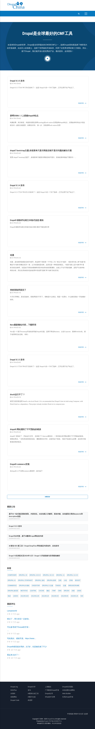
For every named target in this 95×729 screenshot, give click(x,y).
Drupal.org (14, 687)
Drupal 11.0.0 (72, 575)
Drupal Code (14, 700)
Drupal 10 (23, 575)
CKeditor (36, 585)
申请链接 (70, 714)
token (58, 585)
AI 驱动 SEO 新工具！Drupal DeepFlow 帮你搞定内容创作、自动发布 (34, 546)
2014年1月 (45, 596)
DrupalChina (51, 719)
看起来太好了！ (13, 655)
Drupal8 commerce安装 (20, 464)
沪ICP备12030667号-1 (55, 721)
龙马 (29, 690)
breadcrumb (73, 585)
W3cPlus (13, 690)
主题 (64, 585)
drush (66, 590)
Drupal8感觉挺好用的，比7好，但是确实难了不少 (27, 647)
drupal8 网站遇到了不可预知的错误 (25, 429)
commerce (12, 585)
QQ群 (86, 714)
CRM (71, 580)
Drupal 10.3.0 (48, 575)
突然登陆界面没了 (18, 290)
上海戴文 (48, 687)
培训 (9, 596)
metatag (24, 590)
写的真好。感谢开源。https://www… (21, 638)
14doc (15, 596)
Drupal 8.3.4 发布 (17, 185)
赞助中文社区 (78, 714)
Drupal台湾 (49, 693)
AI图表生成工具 (33, 693)
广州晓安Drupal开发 (52, 690)
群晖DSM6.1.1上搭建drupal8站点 (24, 115)
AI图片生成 (31, 697)
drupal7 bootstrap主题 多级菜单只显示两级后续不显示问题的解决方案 (41, 150)
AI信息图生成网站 (68, 690)
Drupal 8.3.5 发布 (17, 81)
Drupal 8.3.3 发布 (17, 359)
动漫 (12, 255)
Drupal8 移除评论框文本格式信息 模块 (27, 220)
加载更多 (47, 496)
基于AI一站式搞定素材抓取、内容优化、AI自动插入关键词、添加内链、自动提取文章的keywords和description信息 (46, 515)
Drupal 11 (60, 575)
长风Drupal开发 (67, 697)
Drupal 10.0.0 (35, 575)
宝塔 (60, 580)
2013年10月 (25, 596)
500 (82, 596)
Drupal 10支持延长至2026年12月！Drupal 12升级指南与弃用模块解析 (34, 556)
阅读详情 (81, 103)
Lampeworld (12, 611)
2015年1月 (74, 596)
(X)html (33, 590)
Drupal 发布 (40, 580)
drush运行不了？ (17, 394)
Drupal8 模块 (24, 585)
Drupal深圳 (51, 580)
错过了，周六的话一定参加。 (18, 619)
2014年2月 (55, 596)
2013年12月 (35, 596)
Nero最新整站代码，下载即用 (23, 325)
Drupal (46, 721)
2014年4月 (64, 596)
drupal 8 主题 (47, 585)
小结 (65, 580)
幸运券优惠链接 (56, 723)
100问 (79, 590)
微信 (48, 590)
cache (41, 590)
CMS (60, 590)
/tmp (54, 590)
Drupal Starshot (25, 580)
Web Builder (66, 693)
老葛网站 (13, 697)
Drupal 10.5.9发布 (15, 526)
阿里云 (43, 723)
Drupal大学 (31, 687)
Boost (77, 580)
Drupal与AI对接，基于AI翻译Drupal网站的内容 (26, 536)
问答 (73, 590)
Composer (12, 575)
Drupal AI (12, 580)
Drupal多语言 (13, 590)
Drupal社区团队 (67, 687)
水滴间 (12, 693)
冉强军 (30, 700)
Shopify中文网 (50, 697)
